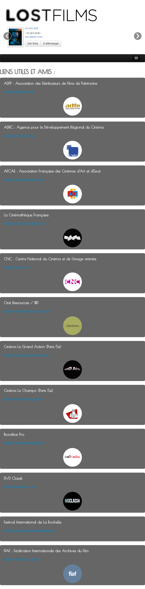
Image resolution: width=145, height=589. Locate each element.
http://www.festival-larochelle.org (28, 531)
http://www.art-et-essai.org (24, 180)
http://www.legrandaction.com (26, 355)
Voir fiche (32, 43)
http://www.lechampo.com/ (24, 399)
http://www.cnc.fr (16, 267)
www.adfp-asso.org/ (19, 92)
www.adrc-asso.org (18, 136)
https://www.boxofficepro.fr (24, 443)
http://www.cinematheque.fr (24, 224)
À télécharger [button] (51, 43)
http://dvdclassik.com (20, 487)
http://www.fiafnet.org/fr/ (22, 559)
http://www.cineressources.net (26, 311)
